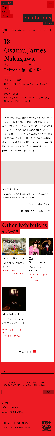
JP (3, 3)
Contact (6, 403)
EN (10, 3)
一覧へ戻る (25, 351)
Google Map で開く (40, 204)
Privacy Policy (10, 407)
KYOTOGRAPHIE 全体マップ (35, 211)
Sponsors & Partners (13, 412)
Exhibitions (18, 30)
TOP (5, 30)
